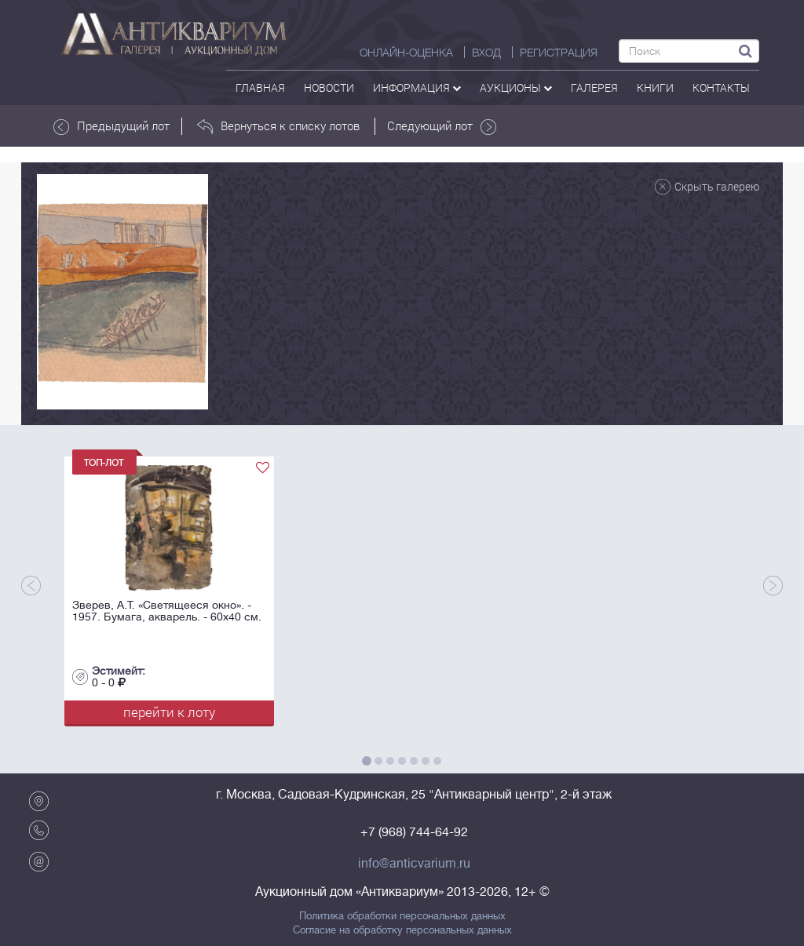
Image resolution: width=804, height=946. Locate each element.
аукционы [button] (516, 87)
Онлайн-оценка (406, 52)
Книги (655, 87)
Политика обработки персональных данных (402, 916)
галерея (594, 87)
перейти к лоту (169, 712)
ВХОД (486, 52)
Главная (260, 87)
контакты (721, 87)
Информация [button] (417, 87)
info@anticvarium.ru (414, 864)
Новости (329, 87)
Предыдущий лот (111, 126)
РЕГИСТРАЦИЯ (559, 52)
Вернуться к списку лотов (278, 126)
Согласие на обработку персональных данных (402, 930)
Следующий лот (441, 126)
